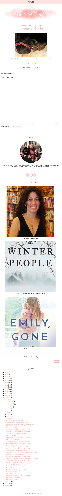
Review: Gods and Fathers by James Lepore (18, 441)
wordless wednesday (34, 68)
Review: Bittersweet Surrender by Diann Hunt (19, 475)
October (9, 403)
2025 (6, 372)
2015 (6, 391)
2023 (6, 376)
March (9, 416)
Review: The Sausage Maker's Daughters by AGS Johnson (22, 458)
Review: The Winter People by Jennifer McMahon (31, 293)
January (9, 481)
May (8, 412)
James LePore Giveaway (13, 439)
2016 (6, 389)
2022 (6, 378)
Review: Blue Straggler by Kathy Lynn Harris (18, 430)
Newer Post (4, 123)
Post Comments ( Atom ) (16, 126)
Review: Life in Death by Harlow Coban (17, 422)
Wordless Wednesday (12, 435)
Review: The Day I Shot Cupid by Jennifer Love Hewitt (21, 452)
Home (31, 123)
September (10, 405)
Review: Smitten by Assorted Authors (16, 450)
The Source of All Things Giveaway (16, 433)
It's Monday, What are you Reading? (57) (18, 470)
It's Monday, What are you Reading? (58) (18, 456)
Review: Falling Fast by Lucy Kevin (15, 454)
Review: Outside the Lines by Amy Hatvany (18, 468)
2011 (6, 483)
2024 (6, 374)
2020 (6, 382)
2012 (6, 397)
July (8, 409)
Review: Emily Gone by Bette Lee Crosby (31, 349)
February (9, 418)
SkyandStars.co (37, 493)
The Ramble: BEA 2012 (12, 473)
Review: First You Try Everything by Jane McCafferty (21, 424)
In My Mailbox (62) (11, 445)
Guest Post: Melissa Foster (31, 238)
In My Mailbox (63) (11, 428)
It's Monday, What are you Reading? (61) (18, 426)
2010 (6, 485)
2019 (6, 384)
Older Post (57, 123)
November (10, 401)
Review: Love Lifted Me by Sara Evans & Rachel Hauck (21, 449)
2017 (6, 388)
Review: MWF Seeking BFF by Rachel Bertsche (19, 447)
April (8, 414)
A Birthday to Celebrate (13, 477)
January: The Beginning (13, 479)
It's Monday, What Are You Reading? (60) (18, 443)
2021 (6, 380)
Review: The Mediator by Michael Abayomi (18, 431)
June (8, 410)
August (9, 407)
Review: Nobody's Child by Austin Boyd (17, 460)
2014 (6, 393)
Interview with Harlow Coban (14, 420)
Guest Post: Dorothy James (14, 462)
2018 (6, 386)
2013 (6, 395)
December (10, 399)
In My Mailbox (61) (11, 472)
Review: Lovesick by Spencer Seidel (16, 466)
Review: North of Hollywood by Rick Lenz (18, 437)
